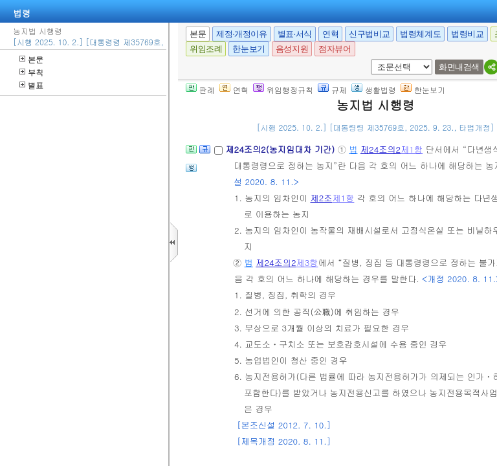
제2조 (321, 198)
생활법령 (373, 89)
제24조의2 (380, 149)
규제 (332, 89)
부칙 (31, 72)
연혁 (330, 34)
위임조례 (206, 49)
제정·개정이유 (241, 34)
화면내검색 (459, 67)
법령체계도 (420, 34)
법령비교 (467, 34)
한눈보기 (248, 49)
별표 (31, 85)
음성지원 (292, 49)
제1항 (412, 149)
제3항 (307, 262)
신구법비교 (369, 34)
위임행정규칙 (283, 89)
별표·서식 (295, 34)
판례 (200, 89)
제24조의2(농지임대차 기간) (281, 149)
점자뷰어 (334, 49)
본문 (31, 59)
